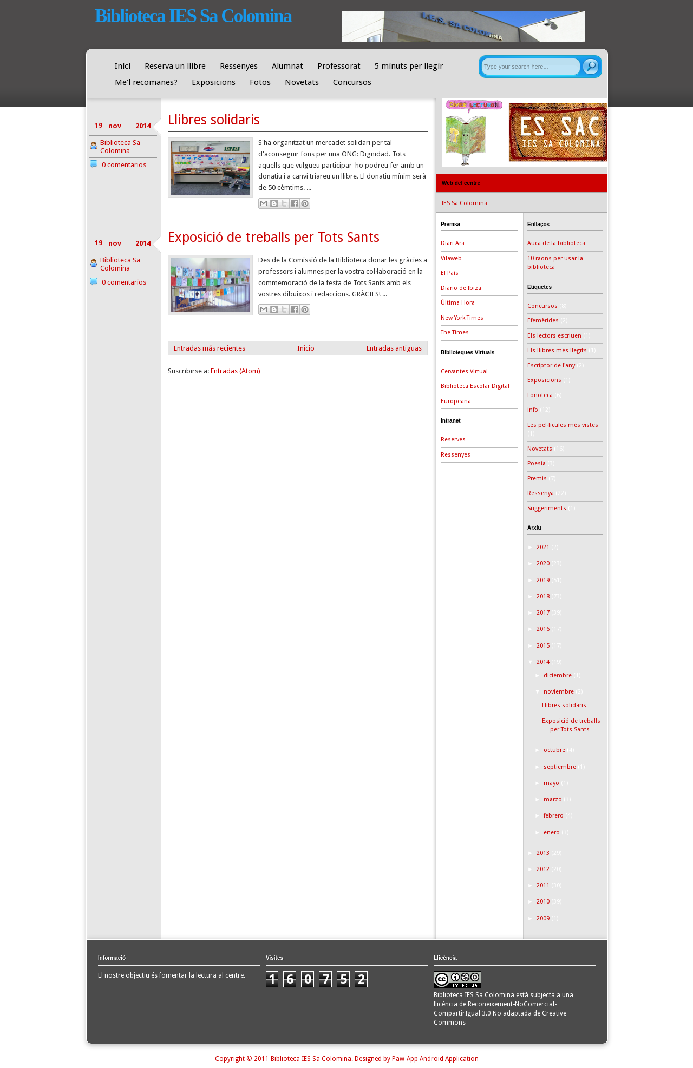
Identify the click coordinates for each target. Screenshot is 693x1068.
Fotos (260, 82)
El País (450, 272)
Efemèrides (543, 320)
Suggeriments (546, 508)
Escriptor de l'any (551, 365)
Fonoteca (540, 395)
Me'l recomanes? (146, 82)
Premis (537, 478)
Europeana (456, 401)
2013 (544, 852)
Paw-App (405, 1059)
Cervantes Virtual (464, 371)
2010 (544, 901)
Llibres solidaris (214, 120)
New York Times (462, 317)
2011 (544, 885)
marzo (554, 799)
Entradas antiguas (394, 348)
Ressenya (540, 493)
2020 (544, 563)
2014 (544, 661)
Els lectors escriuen (554, 335)
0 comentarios (124, 165)
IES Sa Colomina (464, 203)
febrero (554, 815)
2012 (544, 869)
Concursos (352, 82)
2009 (544, 918)
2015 (544, 645)
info (532, 409)
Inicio (306, 348)
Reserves (453, 439)
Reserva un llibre (175, 66)
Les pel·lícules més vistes (562, 424)
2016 (544, 628)
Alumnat (287, 66)
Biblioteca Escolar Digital (475, 386)
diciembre (558, 675)
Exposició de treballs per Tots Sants (274, 237)
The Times (455, 332)
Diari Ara (453, 243)
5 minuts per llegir (409, 66)
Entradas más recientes (209, 348)
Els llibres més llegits (557, 350)
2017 (544, 612)
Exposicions (214, 82)
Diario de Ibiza (461, 288)
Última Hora (458, 302)
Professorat (339, 66)
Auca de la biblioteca (556, 243)
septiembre (561, 766)
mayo (552, 783)
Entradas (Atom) (235, 371)
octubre (555, 750)
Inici (122, 66)
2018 (544, 596)
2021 (544, 547)
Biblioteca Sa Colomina (120, 147)
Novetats (302, 82)
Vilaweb (451, 258)
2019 (544, 580)
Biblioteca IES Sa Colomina (193, 16)
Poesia (536, 463)
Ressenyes (239, 66)
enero (552, 832)
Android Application (449, 1059)
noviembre (560, 691)
